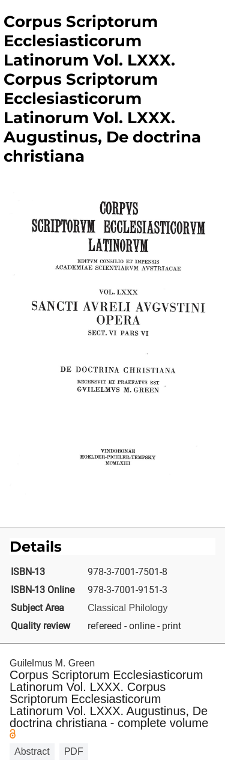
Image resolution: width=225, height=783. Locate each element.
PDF (73, 751)
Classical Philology (127, 608)
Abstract (32, 751)
